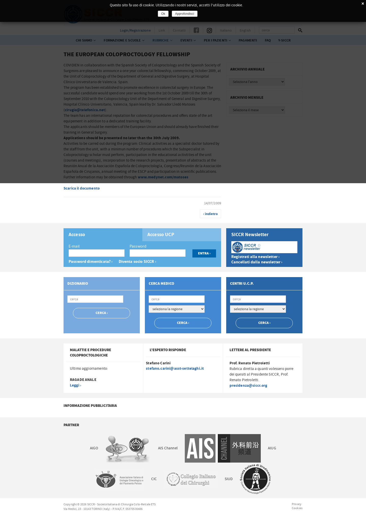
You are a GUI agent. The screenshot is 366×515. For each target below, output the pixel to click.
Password (138, 246)
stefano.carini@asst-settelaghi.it (175, 368)
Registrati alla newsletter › (255, 257)
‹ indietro (210, 214)
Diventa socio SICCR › (137, 261)
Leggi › (75, 385)
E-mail (74, 246)
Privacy (296, 504)
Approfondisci (184, 14)
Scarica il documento (82, 188)
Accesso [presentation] (77, 235)
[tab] (103, 234)
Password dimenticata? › (91, 261)
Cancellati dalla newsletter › (256, 262)
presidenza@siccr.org (248, 385)
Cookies (297, 508)
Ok (163, 14)
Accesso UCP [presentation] (160, 235)
